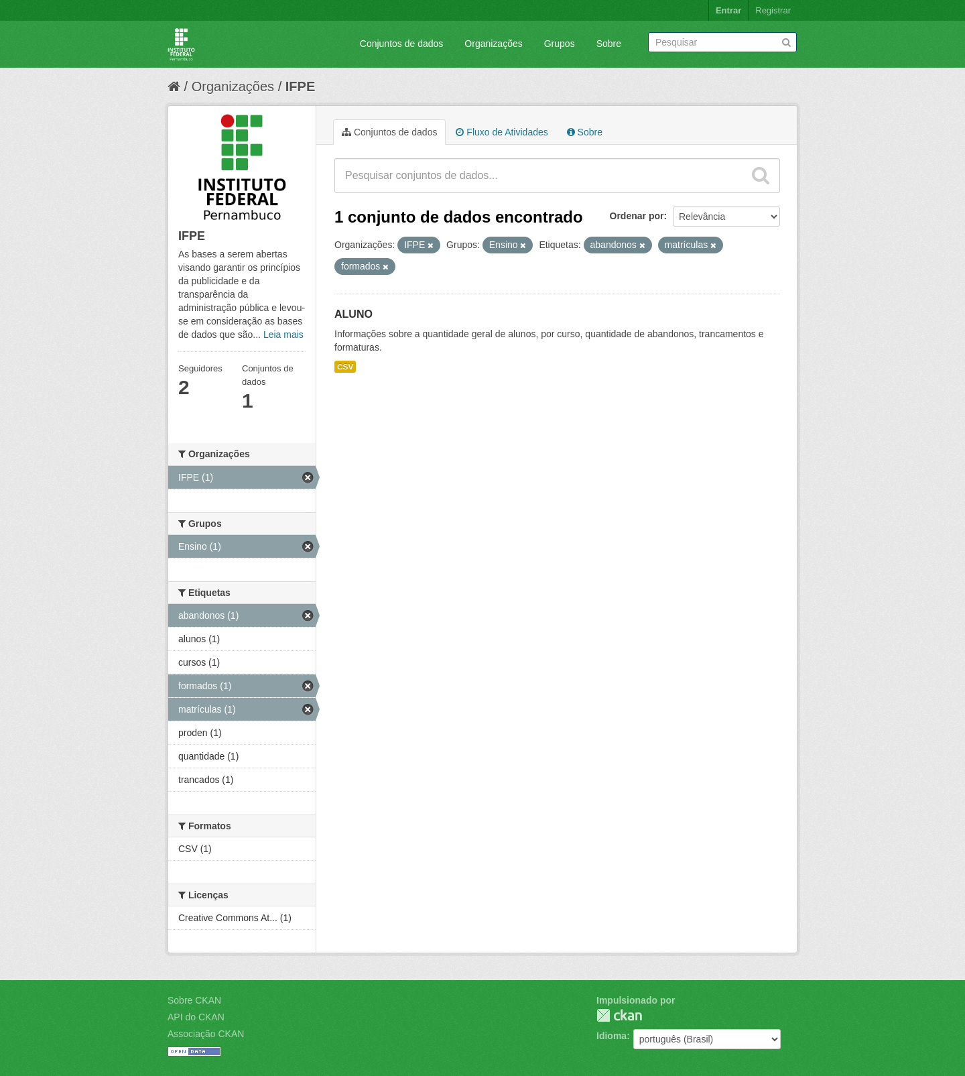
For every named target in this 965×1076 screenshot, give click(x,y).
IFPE (300, 86)
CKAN (619, 1015)
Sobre (608, 43)
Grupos (559, 43)
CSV (345, 366)
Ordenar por (637, 216)
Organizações (493, 43)
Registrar (773, 10)
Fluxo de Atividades (502, 132)
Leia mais (283, 334)
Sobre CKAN (194, 1000)
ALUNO (353, 314)
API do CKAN (196, 1017)
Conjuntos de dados (402, 43)
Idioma (611, 1035)
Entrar (728, 10)
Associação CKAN (206, 1033)
